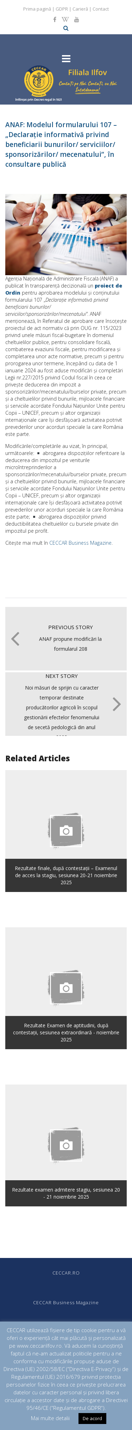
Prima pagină (37, 9)
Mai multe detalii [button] (50, 1418)
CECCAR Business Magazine (80, 542)
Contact (101, 9)
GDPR (62, 9)
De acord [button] (92, 1418)
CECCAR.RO (66, 1273)
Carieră (80, 9)
